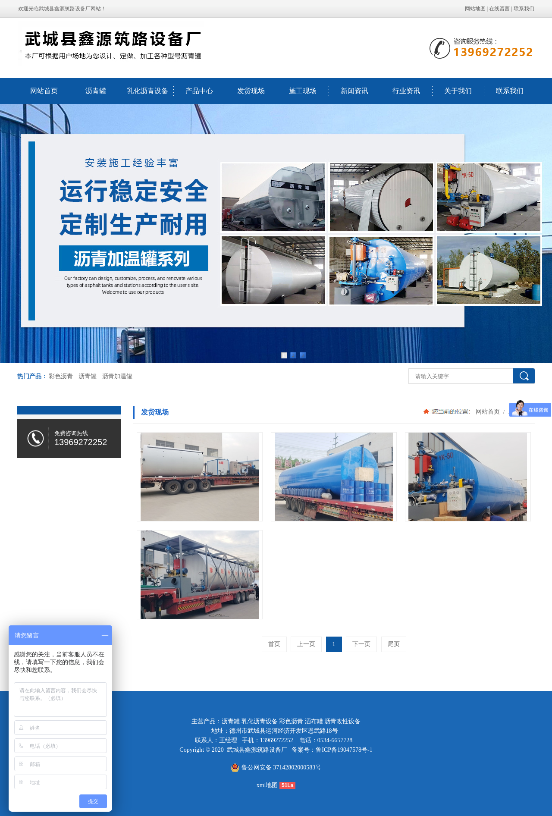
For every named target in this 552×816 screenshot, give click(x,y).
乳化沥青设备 (147, 90)
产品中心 (199, 90)
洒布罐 (314, 721)
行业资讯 (406, 90)
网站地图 (475, 9)
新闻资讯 (354, 90)
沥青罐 (95, 90)
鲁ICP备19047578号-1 (344, 750)
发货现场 (251, 90)
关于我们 (458, 90)
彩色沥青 (61, 376)
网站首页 (44, 90)
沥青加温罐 (117, 376)
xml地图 (267, 785)
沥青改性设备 (342, 721)
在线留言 (499, 9)
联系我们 (524, 9)
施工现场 (303, 90)
